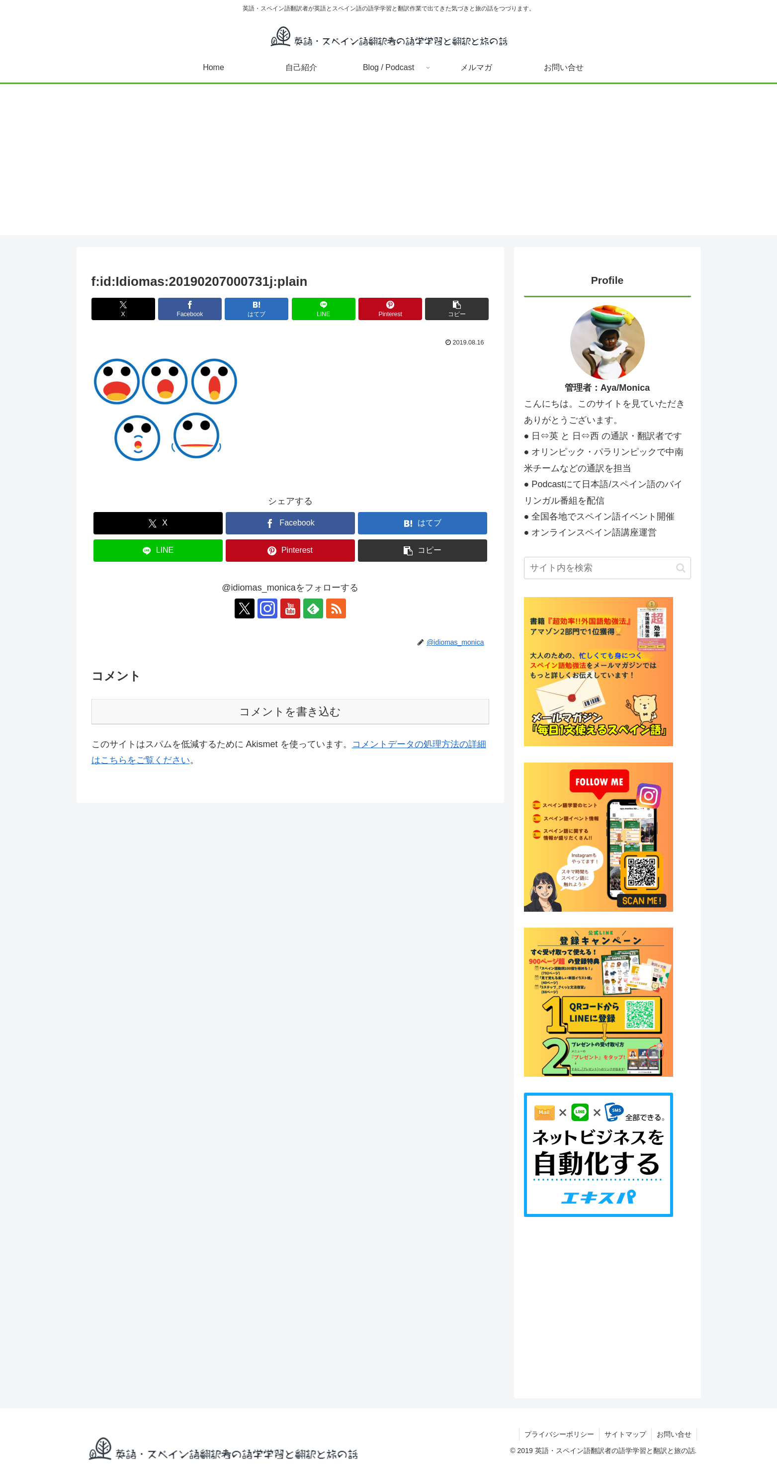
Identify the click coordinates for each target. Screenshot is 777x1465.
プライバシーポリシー (559, 1434)
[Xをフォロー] (245, 608)
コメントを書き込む (290, 711)
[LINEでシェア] (323, 309)
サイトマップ (625, 1434)
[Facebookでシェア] (190, 309)
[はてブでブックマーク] (256, 309)
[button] (457, 309)
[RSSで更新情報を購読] (336, 608)
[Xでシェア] (123, 309)
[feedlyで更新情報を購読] (313, 608)
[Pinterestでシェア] (390, 309)
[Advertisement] (388, 165)
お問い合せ (674, 1434)
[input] (607, 568)
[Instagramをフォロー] (267, 608)
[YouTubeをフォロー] (290, 608)
